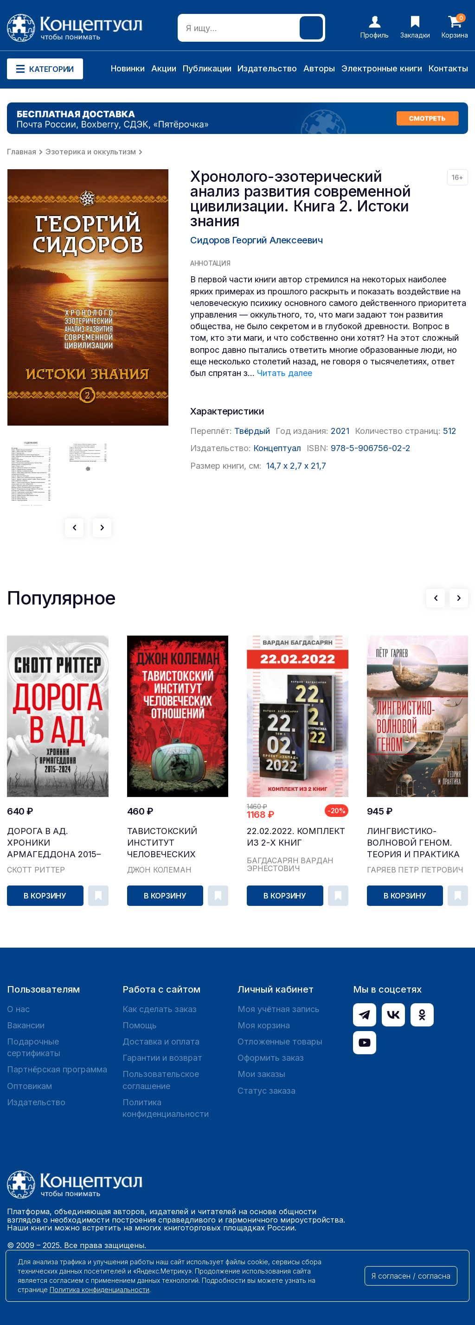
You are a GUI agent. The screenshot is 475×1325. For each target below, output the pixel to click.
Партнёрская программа (57, 1069)
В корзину (45, 895)
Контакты (448, 68)
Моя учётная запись (279, 1009)
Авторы (319, 68)
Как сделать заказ (159, 1009)
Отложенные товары (280, 1041)
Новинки (128, 68)
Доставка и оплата (160, 1041)
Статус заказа (266, 1091)
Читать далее (284, 373)
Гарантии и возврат (162, 1058)
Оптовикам (29, 1086)
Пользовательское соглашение (160, 1079)
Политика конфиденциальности (165, 1108)
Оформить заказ (271, 1058)
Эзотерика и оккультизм (90, 151)
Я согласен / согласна (411, 1275)
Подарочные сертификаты (33, 1047)
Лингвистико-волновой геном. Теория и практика (413, 842)
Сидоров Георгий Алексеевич (256, 240)
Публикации (207, 68)
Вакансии (26, 1025)
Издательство (267, 68)
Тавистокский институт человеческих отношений (162, 843)
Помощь (139, 1025)
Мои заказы (261, 1074)
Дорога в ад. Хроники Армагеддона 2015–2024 (54, 843)
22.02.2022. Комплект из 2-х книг (296, 836)
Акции (163, 68)
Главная (21, 151)
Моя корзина (264, 1025)
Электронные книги (381, 68)
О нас (18, 1009)
